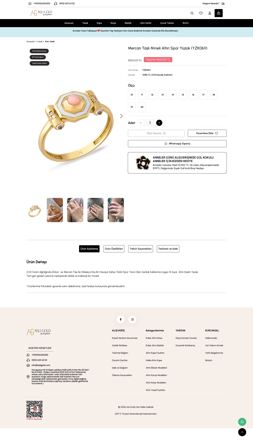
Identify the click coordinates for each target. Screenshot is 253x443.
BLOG (186, 23)
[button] (121, 116)
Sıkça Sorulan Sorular (186, 338)
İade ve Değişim (120, 368)
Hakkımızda (211, 338)
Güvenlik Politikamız (185, 345)
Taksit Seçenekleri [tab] (141, 248)
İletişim (208, 360)
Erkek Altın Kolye (154, 338)
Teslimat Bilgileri (120, 353)
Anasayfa (30, 41)
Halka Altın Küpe (154, 360)
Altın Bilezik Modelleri (156, 368)
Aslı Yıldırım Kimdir (214, 345)
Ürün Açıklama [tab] (89, 248)
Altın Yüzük (50, 41)
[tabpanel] (126, 273)
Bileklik (128, 23)
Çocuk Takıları (167, 23)
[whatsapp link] (242, 422)
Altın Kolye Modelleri (156, 382)
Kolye (113, 23)
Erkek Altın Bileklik (155, 345)
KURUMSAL (212, 330)
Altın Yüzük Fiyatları (155, 390)
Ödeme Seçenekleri (122, 375)
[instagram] (132, 320)
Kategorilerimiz (155, 330)
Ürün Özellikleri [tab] (114, 248)
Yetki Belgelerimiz (214, 353)
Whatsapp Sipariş (177, 143)
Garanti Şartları (120, 360)
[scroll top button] (242, 432)
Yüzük (85, 23)
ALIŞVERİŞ (118, 330)
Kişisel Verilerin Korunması (124, 338)
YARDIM (180, 330)
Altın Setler (146, 23)
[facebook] (120, 320)
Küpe (99, 23)
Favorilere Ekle (207, 133)
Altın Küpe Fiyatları (155, 353)
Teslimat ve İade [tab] (168, 248)
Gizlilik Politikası (119, 345)
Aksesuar (69, 23)
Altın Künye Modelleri (156, 375)
